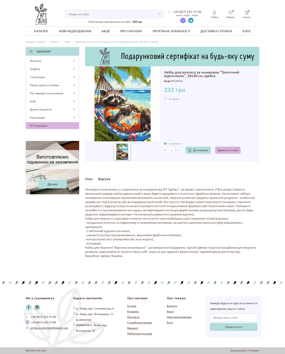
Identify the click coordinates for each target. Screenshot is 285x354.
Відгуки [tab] (104, 179)
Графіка (53, 69)
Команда (133, 311)
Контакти (133, 317)
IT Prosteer (253, 350)
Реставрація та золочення (53, 93)
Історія (131, 306)
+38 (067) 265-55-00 (187, 11)
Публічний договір (139, 333)
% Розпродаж (39, 125)
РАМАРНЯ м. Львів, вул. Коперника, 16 (92, 327)
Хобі (53, 101)
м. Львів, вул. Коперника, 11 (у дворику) (94, 316)
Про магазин (131, 31)
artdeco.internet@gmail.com (49, 328)
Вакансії (132, 328)
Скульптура (53, 77)
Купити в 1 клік (228, 150)
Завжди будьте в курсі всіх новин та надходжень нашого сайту (233, 306)
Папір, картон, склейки (53, 85)
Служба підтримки (139, 322)
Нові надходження (75, 31)
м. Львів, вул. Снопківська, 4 (95, 308)
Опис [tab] (89, 179)
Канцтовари (53, 117)
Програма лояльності (171, 31)
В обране (174, 98)
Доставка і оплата (216, 31)
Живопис (53, 60)
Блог (247, 31)
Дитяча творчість (53, 109)
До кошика (200, 150)
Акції (105, 31)
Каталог (41, 31)
